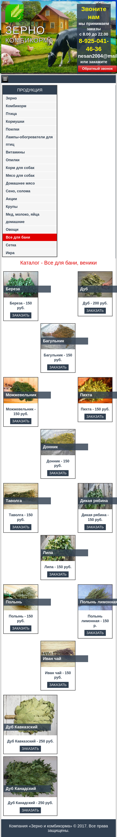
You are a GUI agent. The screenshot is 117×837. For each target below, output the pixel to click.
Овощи (12, 230)
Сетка (11, 245)
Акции (11, 199)
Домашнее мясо (20, 183)
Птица (11, 114)
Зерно (11, 98)
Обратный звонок (97, 69)
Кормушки (15, 121)
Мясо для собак (20, 175)
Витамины (15, 152)
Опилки (12, 160)
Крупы (11, 207)
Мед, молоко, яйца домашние (22, 218)
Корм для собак (20, 168)
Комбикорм (16, 106)
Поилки (12, 129)
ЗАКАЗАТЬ (20, 315)
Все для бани (18, 237)
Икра (10, 253)
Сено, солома (18, 191)
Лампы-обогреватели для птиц (29, 140)
